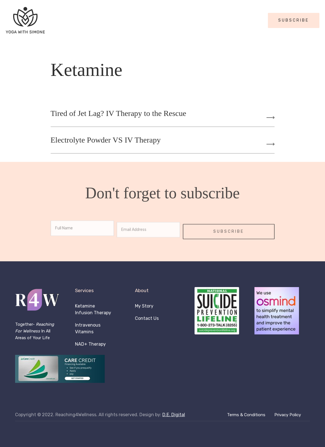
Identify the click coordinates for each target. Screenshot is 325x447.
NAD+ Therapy (90, 344)
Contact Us (147, 318)
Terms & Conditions (246, 414)
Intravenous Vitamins (87, 328)
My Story (144, 306)
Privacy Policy (287, 414)
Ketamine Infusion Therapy (93, 309)
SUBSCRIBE (293, 20)
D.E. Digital (173, 414)
